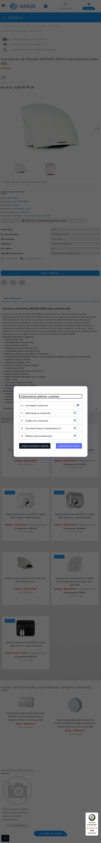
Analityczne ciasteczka (36, 420)
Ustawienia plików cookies (39, 396)
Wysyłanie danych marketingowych (43, 428)
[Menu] (96, 814)
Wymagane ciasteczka (36, 405)
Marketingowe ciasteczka (38, 413)
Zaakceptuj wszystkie (69, 446)
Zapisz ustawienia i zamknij (34, 446)
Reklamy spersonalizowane (38, 436)
